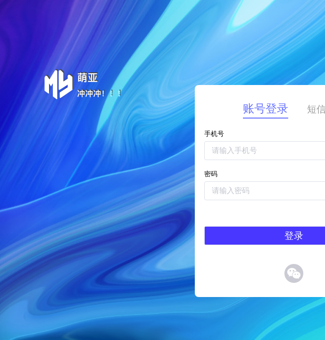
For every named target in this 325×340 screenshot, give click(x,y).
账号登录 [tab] (265, 108)
